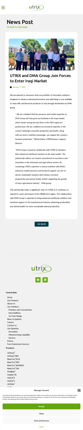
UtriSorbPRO (13, 356)
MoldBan (11, 371)
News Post (20, 22)
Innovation (13, 331)
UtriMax (11, 384)
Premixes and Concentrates (20, 310)
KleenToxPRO (13, 362)
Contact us (12, 325)
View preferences (41, 421)
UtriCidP (11, 378)
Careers (10, 322)
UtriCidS (11, 381)
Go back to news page (17, 27)
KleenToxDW (13, 368)
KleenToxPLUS (13, 359)
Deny (41, 413)
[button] (79, 390)
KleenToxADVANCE (15, 365)
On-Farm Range (15, 316)
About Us (11, 303)
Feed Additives (15, 313)
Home (9, 297)
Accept (41, 406)
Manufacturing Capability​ (19, 335)
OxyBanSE (12, 375)
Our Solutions (13, 306)
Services (12, 338)
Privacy (41, 426)
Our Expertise (13, 328)
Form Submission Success (18, 344)
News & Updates (14, 319)
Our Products (12, 300)
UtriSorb (11, 353)
